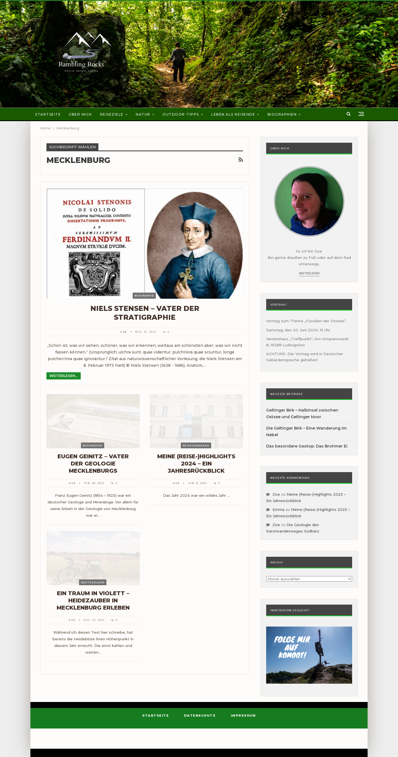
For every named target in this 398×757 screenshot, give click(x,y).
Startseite (48, 114)
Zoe (276, 494)
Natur (143, 114)
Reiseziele (112, 114)
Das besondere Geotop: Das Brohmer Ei (306, 446)
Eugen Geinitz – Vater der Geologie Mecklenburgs (93, 463)
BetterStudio (246, 742)
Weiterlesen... (63, 376)
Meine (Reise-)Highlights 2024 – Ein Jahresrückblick (196, 463)
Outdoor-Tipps (181, 114)
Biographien (282, 114)
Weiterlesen (309, 273)
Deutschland (92, 582)
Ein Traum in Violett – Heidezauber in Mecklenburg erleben (93, 600)
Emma (278, 509)
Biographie (144, 295)
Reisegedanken (196, 445)
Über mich (80, 114)
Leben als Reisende (233, 114)
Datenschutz (200, 715)
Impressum (243, 715)
